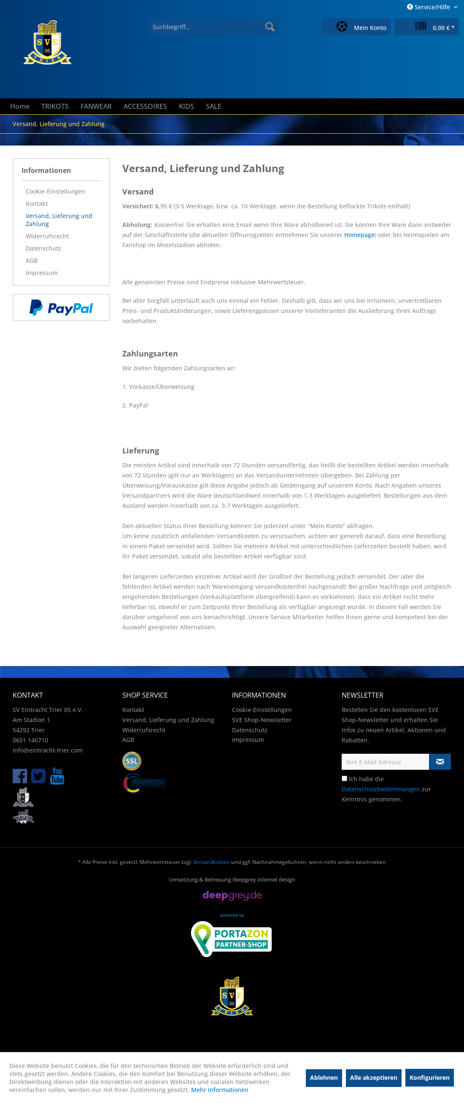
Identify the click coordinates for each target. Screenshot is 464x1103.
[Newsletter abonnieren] (440, 762)
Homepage (359, 235)
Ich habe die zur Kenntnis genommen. (386, 789)
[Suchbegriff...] (214, 26)
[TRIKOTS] (55, 106)
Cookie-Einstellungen (56, 191)
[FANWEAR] (96, 106)
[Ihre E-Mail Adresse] (385, 762)
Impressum (42, 273)
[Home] (19, 106)
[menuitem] (214, 26)
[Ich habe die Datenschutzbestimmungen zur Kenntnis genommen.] (344, 778)
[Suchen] (270, 26)
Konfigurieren (430, 1077)
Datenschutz (43, 248)
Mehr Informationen (219, 1090)
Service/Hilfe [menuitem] (429, 7)
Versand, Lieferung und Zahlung (59, 220)
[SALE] (213, 106)
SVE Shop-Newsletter (261, 720)
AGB (32, 260)
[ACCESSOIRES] (145, 106)
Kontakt (37, 204)
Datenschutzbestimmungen (381, 789)
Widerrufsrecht (47, 236)
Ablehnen (324, 1077)
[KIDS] (186, 106)
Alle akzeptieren (373, 1077)
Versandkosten (211, 862)
